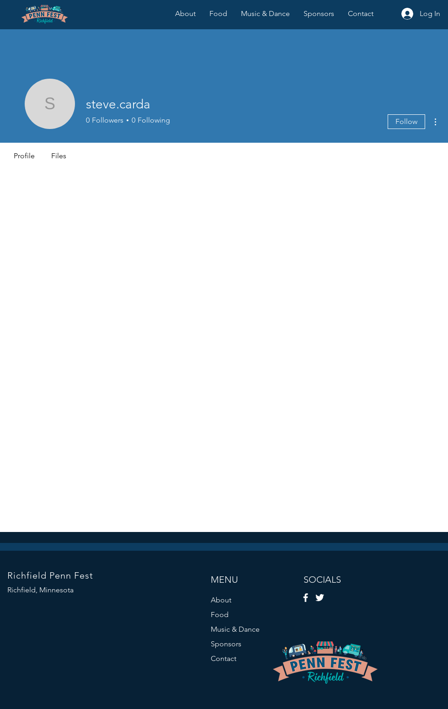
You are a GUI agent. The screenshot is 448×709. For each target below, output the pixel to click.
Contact (223, 658)
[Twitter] (319, 597)
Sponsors (226, 643)
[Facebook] (305, 597)
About (221, 600)
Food (220, 614)
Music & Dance (235, 629)
